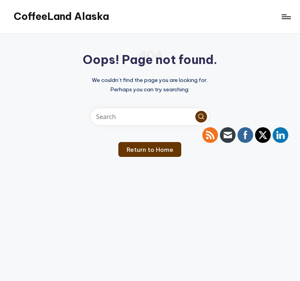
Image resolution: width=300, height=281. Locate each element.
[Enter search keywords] (149, 117)
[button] (201, 117)
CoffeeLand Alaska (61, 16)
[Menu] (286, 16)
